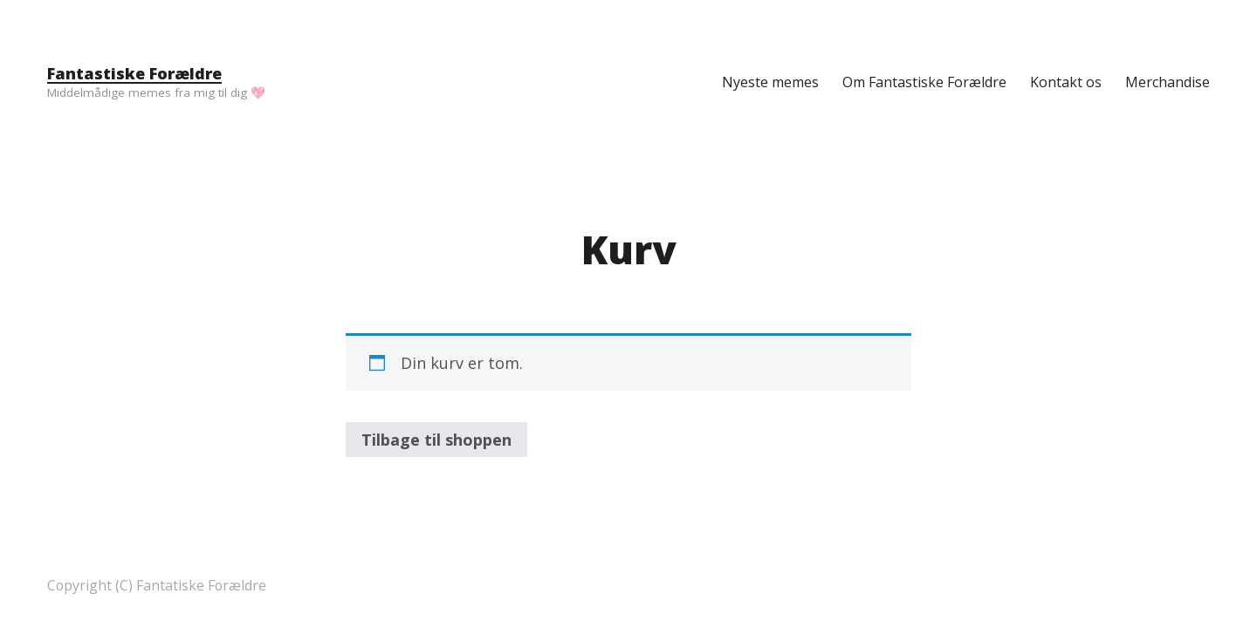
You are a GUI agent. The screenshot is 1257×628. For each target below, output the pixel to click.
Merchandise (1167, 82)
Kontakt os (1066, 82)
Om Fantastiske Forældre (924, 82)
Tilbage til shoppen (436, 439)
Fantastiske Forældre (134, 73)
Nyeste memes (770, 82)
